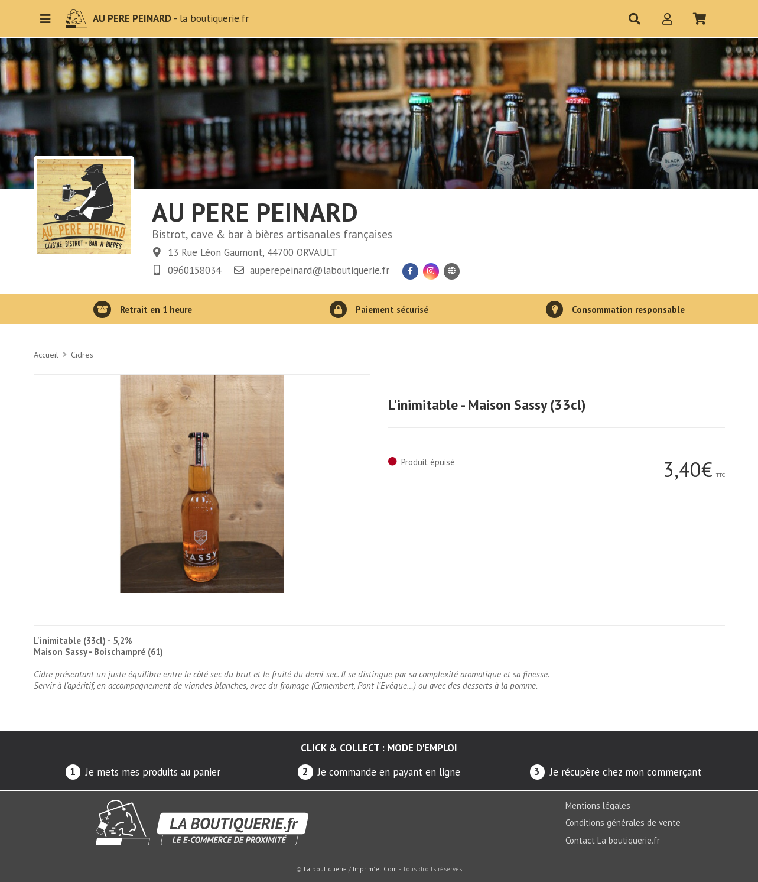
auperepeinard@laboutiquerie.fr (319, 270)
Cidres (82, 354)
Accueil (46, 354)
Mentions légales (597, 805)
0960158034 (194, 270)
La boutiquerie (325, 869)
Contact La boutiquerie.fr (612, 840)
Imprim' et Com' (375, 869)
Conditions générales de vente (623, 822)
